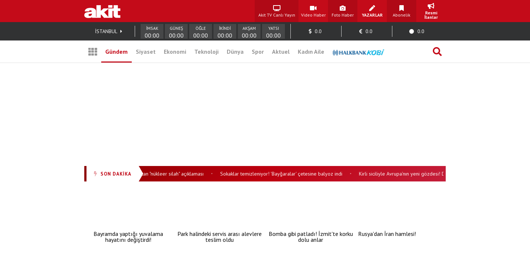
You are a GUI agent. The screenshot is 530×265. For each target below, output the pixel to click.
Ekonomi (175, 51)
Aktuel (281, 51)
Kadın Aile (311, 51)
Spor (258, 51)
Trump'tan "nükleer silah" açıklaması (166, 173)
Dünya (235, 51)
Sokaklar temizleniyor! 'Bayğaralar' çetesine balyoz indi (283, 173)
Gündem (116, 51)
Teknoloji (206, 51)
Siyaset (146, 51)
